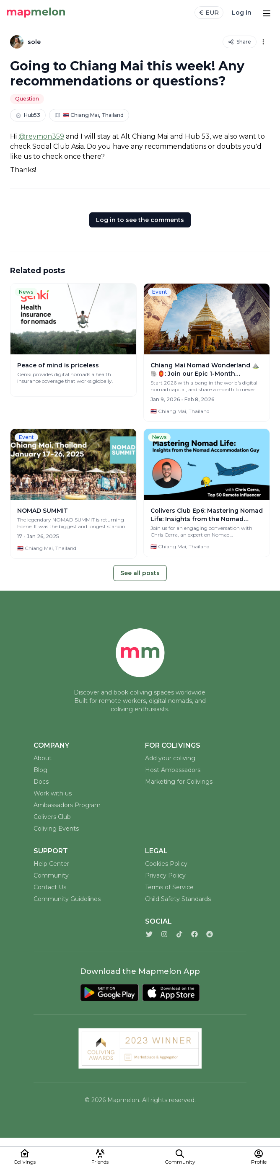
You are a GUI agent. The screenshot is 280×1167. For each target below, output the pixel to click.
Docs (41, 781)
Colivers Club (52, 817)
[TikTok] (179, 934)
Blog (40, 770)
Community (51, 875)
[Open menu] (266, 12)
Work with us (53, 793)
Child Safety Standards (178, 899)
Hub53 (28, 115)
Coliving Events (56, 828)
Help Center (51, 864)
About (43, 758)
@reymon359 (41, 136)
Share (239, 42)
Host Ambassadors (172, 770)
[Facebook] (194, 934)
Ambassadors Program (67, 805)
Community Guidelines (67, 899)
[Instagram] (164, 934)
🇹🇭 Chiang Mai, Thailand (89, 115)
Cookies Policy (166, 864)
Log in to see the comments (140, 220)
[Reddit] (209, 934)
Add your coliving (170, 758)
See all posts (140, 573)
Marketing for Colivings (179, 781)
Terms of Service (169, 887)
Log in (241, 12)
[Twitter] (149, 934)
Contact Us (50, 887)
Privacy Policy (165, 875)
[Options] (263, 42)
